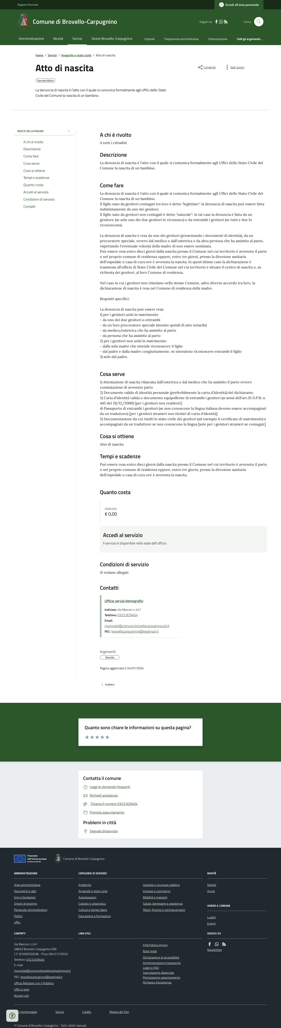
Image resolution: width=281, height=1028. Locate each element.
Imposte (149, 39)
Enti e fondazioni (25, 897)
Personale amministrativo (30, 909)
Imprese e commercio (156, 891)
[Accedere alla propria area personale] (238, 4)
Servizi (77, 38)
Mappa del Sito (119, 1011)
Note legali (150, 951)
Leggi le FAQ (151, 967)
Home (39, 55)
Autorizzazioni (87, 897)
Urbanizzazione (217, 39)
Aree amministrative (27, 884)
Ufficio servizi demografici (124, 601)
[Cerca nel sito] (257, 21)
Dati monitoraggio (25, 1011)
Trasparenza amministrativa (181, 39)
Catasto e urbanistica (92, 903)
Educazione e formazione (94, 916)
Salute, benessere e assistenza (163, 903)
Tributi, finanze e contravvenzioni (164, 909)
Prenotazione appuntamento (161, 977)
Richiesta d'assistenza (157, 982)
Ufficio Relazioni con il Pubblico (34, 983)
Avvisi (211, 891)
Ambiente (84, 884)
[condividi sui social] (206, 67)
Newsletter (214, 949)
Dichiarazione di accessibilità (161, 957)
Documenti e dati (25, 891)
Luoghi (211, 917)
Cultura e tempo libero (92, 909)
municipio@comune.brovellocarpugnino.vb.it (137, 626)
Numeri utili (21, 995)
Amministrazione (31, 38)
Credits (86, 1011)
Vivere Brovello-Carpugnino (112, 38)
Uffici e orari (21, 989)
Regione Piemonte (28, 5)
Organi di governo (25, 903)
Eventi (211, 923)
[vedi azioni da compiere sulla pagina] (234, 67)
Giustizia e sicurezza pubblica (161, 884)
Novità (58, 38)
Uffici (17, 922)
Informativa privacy (155, 945)
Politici (18, 916)
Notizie (211, 884)
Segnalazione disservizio (158, 972)
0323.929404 (127, 615)
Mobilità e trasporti (155, 897)
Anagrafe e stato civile (76, 55)
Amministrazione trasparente (162, 963)
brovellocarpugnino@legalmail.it (134, 631)
